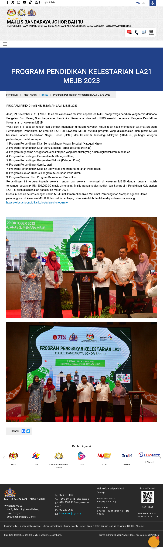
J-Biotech (149, 457)
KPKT (13, 458)
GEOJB (127, 458)
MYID (104, 458)
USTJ (81, 458)
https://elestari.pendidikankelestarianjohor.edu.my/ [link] (37, 202)
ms (138, 3)
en (143, 3)
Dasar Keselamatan (139, 535)
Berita (45, 94)
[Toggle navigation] (5, 44)
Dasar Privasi (121, 535)
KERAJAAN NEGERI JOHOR (58, 460)
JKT (36, 458)
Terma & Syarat (106, 535)
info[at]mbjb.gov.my (70, 513)
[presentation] (3, 458)
